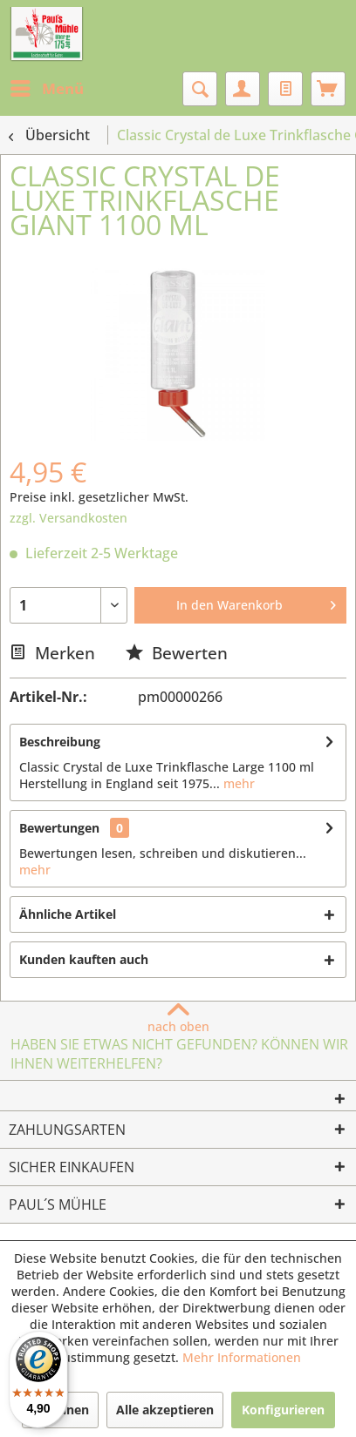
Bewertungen (59, 828)
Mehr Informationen (241, 1357)
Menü (47, 86)
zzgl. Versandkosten (68, 517)
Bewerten (177, 653)
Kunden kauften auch (83, 959)
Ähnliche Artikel (67, 914)
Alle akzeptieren (165, 1409)
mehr (237, 783)
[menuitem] (46, 88)
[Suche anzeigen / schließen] (199, 88)
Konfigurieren (283, 1409)
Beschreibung (59, 741)
